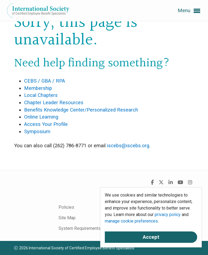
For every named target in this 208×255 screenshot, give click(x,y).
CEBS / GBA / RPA (44, 81)
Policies (66, 207)
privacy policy (168, 214)
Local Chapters (41, 95)
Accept (151, 237)
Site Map (67, 217)
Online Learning (41, 117)
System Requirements (79, 228)
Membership (38, 88)
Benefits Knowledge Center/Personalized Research (81, 110)
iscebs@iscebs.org (128, 146)
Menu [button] (189, 10)
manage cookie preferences (131, 221)
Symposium (37, 132)
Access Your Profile (46, 124)
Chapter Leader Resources (53, 103)
